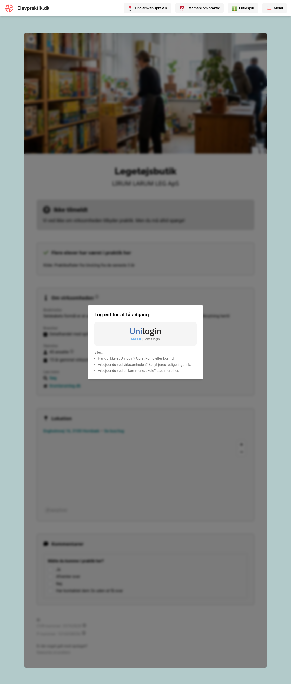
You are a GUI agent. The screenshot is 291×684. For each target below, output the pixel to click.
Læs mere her (167, 371)
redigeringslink (178, 365)
